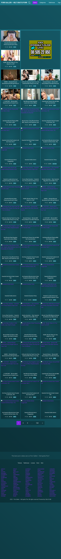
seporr (27, 488)
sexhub (51, 481)
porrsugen (52, 469)
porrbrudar (52, 473)
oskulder (40, 483)
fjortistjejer (40, 488)
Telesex (20, 460)
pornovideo (52, 493)
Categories (51, 2)
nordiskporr (4, 471)
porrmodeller (41, 466)
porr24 (27, 469)
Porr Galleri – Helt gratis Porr (18, 2)
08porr (27, 478)
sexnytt (15, 477)
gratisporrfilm (29, 474)
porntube (52, 488)
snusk (27, 483)
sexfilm (15, 490)
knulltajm (28, 471)
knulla (14, 493)
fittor (14, 470)
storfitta (15, 474)
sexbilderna (16, 471)
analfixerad (40, 470)
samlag (27, 490)
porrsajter (52, 483)
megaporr (40, 487)
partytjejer (3, 470)
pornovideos (53, 491)
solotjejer (15, 476)
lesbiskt (52, 476)
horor (51, 471)
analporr (15, 480)
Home (43, 2)
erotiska (28, 480)
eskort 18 (28, 487)
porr (2, 467)
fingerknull (52, 478)
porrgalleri (52, 470)
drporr (2, 490)
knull (2, 476)
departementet (17, 478)
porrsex (40, 491)
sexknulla (52, 466)
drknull (15, 466)
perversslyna (16, 486)
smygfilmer (28, 477)
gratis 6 (3, 466)
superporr (40, 474)
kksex (27, 473)
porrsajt (52, 484)
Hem (42, 460)
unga (14, 473)
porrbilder (52, 490)
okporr (39, 486)
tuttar (2, 486)
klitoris (39, 490)
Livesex (33, 460)
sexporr (40, 478)
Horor (37, 460)
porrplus (40, 493)
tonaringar (3, 487)
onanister (40, 484)
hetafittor (3, 478)
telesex (3, 488)
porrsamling (16, 484)
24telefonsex (4, 483)
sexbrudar (15, 481)
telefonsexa (41, 473)
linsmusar (15, 488)
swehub (3, 484)
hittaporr (40, 471)
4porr (14, 467)
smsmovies (41, 476)
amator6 (3, 481)
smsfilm (40, 477)
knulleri (3, 473)
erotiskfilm (4, 480)
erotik (39, 467)
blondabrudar (41, 469)
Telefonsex (26, 460)
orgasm (15, 483)
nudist (14, 487)
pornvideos (52, 487)
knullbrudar (4, 474)
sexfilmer (52, 467)
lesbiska (28, 470)
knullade (3, 493)
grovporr (15, 491)
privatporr (28, 491)
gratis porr (16, 469)
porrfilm (28, 467)
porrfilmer (28, 466)
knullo (51, 480)
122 (37, 420)
